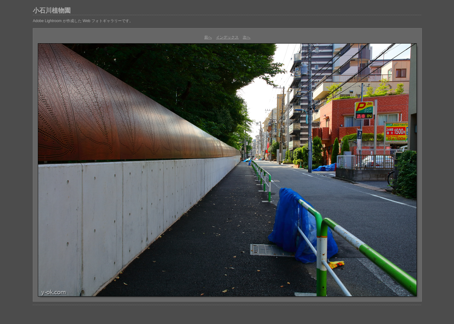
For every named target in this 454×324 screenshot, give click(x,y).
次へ (246, 37)
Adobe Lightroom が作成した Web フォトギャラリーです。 (83, 21)
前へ (208, 37)
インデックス (227, 37)
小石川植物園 (52, 10)
